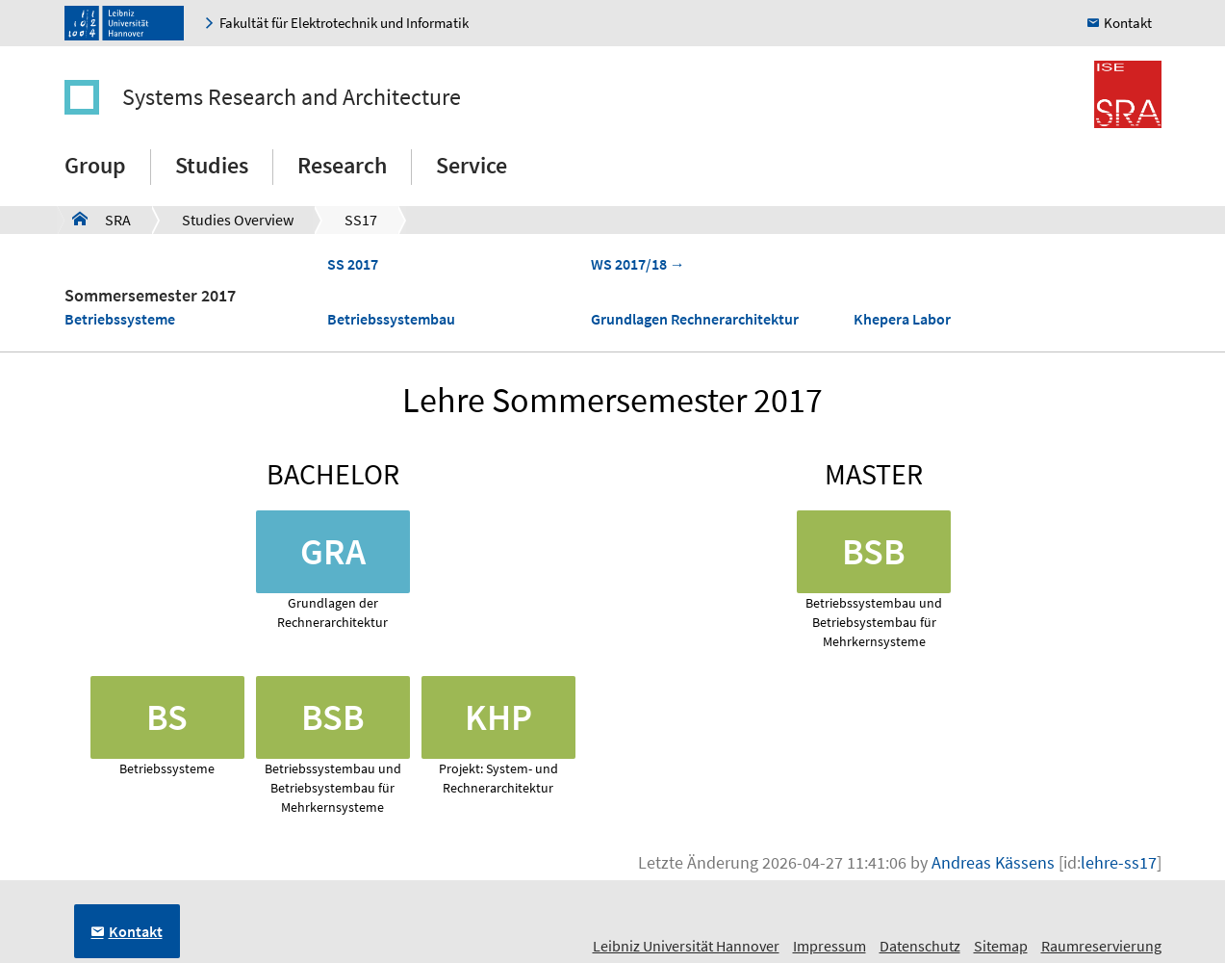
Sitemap (1001, 945)
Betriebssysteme (119, 318)
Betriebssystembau (391, 318)
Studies (211, 165)
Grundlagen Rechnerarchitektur (695, 318)
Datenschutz (920, 945)
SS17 (361, 219)
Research (342, 165)
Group (95, 165)
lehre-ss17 (1119, 862)
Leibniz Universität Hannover (686, 945)
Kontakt (1128, 22)
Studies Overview (237, 219)
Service (471, 165)
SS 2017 (352, 263)
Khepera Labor (902, 318)
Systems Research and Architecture (291, 97)
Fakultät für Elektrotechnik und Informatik (344, 22)
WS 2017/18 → (638, 263)
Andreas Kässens (993, 862)
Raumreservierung (1101, 945)
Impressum (829, 945)
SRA (101, 218)
